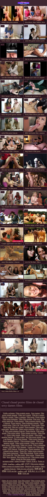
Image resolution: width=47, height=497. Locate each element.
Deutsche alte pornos (32, 466)
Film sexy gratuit (18, 427)
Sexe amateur (11, 457)
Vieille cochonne (9, 413)
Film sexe (36, 419)
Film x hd (15, 425)
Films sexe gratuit (36, 443)
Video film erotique (25, 419)
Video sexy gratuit (24, 415)
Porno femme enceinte (29, 433)
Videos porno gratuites (26, 429)
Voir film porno (19, 455)
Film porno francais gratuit (20, 493)
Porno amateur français (11, 441)
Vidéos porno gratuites (35, 451)
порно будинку (20, 461)
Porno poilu (35, 425)
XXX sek (25, 473)
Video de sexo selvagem (25, 469)
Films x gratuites (28, 485)
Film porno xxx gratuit (15, 487)
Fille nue (21, 483)
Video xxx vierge (26, 445)
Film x (37, 429)
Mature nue (14, 429)
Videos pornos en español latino (13, 466)
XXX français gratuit (15, 491)
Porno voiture (39, 453)
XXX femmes (21, 447)
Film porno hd (25, 425)
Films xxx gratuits (30, 491)
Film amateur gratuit (10, 483)
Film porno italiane (37, 464)
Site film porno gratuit (33, 437)
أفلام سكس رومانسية (16, 464)
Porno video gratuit (13, 435)
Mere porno (6, 445)
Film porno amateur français (15, 431)
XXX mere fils (8, 455)
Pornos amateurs (34, 449)
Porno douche (30, 431)
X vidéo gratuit (19, 437)
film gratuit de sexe (23, 457)
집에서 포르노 (31, 461)
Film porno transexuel (11, 453)
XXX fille (12, 447)
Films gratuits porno (23, 413)
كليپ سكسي (22, 471)
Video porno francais (35, 439)
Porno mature (40, 417)
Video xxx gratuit (27, 435)
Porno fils (23, 451)
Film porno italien (13, 433)
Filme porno (15, 445)
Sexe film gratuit (24, 481)
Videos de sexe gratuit (9, 481)
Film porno (31, 417)
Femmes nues (23, 449)
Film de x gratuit (38, 415)
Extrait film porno (37, 493)
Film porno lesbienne (10, 419)
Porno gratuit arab (17, 489)
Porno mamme (30, 427)
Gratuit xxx (32, 447)
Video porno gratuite (22, 443)
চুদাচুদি (27, 464)
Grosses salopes (30, 489)
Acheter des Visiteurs (33, 495)
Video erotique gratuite (33, 421)
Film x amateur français (23, 3)
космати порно (8, 461)
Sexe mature (35, 413)
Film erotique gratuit (27, 441)
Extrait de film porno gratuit (25, 459)
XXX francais (12, 449)
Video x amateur (20, 417)
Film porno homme (21, 439)
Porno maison (16, 423)
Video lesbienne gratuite (30, 423)
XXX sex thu (12, 471)
